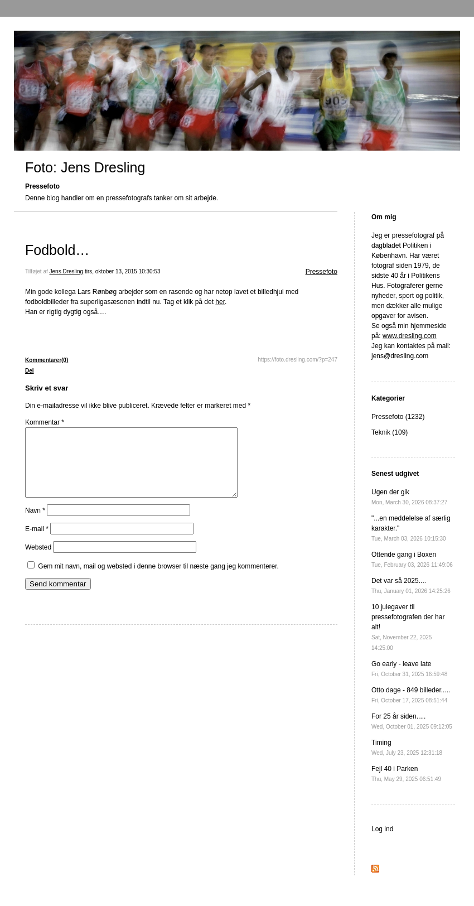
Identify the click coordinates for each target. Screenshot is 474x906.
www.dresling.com (410, 336)
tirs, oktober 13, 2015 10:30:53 (123, 271)
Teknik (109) (389, 432)
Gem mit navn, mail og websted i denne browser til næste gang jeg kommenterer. (158, 580)
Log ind (382, 829)
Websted (38, 561)
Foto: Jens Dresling (85, 167)
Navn (35, 524)
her (220, 302)
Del (29, 371)
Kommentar (44, 422)
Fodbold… (57, 250)
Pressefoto (321, 272)
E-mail (37, 542)
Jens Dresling (67, 271)
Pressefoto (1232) (397, 417)
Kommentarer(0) (46, 360)
